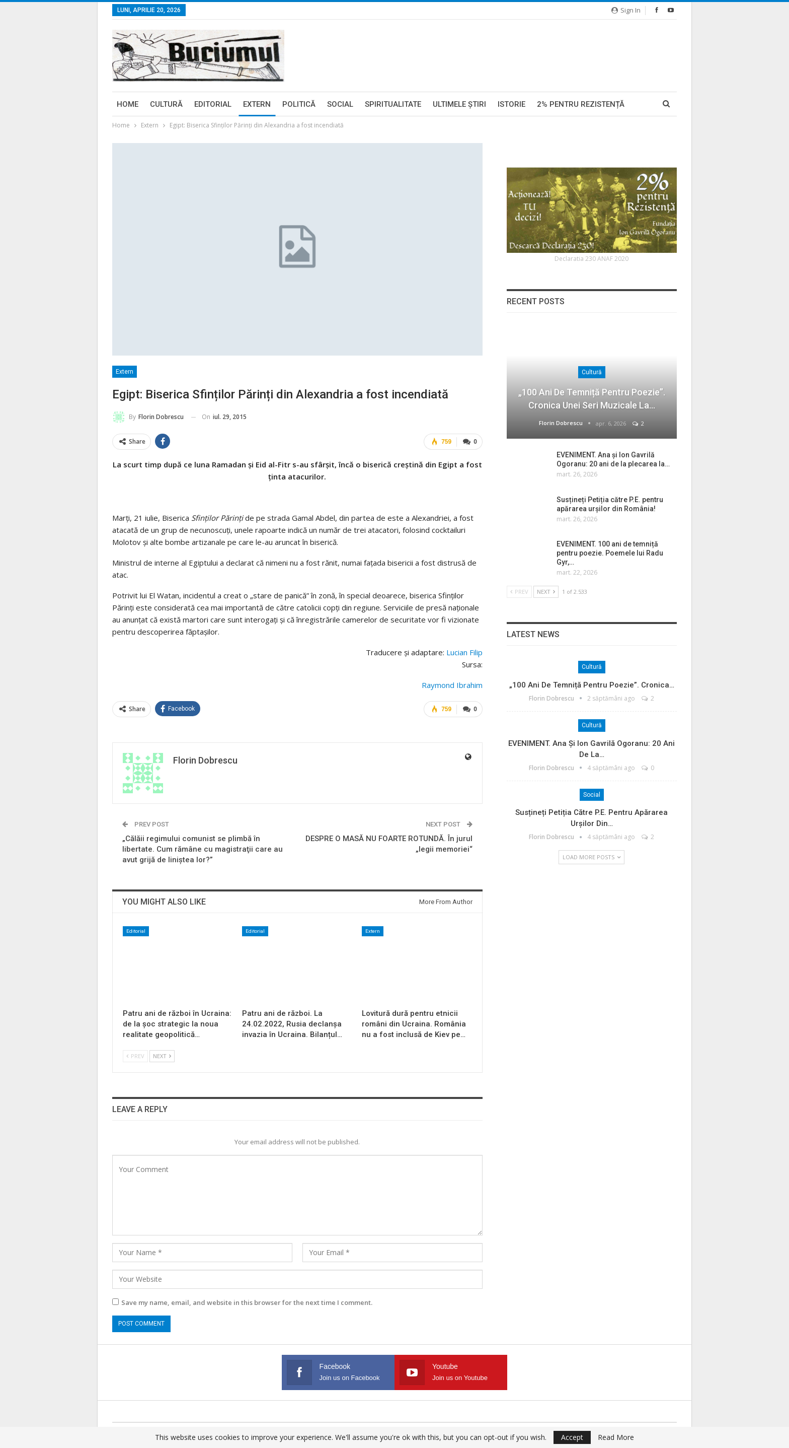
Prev (135, 1056)
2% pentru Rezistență (580, 104)
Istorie (511, 104)
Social (340, 104)
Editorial (212, 104)
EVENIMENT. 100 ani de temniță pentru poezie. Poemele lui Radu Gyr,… (610, 553)
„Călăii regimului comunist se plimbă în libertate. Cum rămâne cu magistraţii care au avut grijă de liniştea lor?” (202, 849)
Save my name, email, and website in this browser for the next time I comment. (246, 1302)
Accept (572, 1437)
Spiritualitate (393, 104)
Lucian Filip (464, 652)
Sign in (626, 10)
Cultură (166, 104)
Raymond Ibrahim (452, 685)
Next (162, 1056)
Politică (298, 104)
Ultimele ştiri (459, 104)
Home (127, 104)
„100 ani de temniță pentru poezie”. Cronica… (591, 684)
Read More (616, 1437)
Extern (257, 104)
